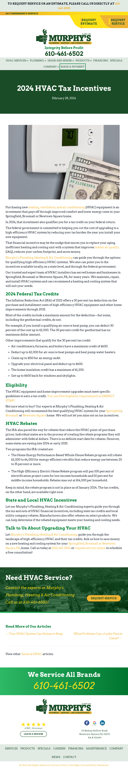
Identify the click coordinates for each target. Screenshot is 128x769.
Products (82, 60)
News (56, 757)
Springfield (114, 411)
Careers (59, 748)
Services (11, 748)
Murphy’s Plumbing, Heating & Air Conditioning (39, 257)
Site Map (74, 765)
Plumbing (37, 60)
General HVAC (31, 654)
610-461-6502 (64, 53)
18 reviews (37, 728)
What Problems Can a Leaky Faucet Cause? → (97, 636)
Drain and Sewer (60, 60)
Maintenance (96, 748)
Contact (69, 757)
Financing (100, 60)
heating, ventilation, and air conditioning (56, 207)
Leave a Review (33, 734)
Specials (116, 60)
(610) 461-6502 (61, 548)
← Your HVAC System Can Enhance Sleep (34, 633)
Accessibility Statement (95, 765)
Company (50, 66)
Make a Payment (72, 66)
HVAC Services (16, 60)
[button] (27, 61)
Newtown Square (34, 415)
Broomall (12, 415)
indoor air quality (107, 247)
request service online (90, 548)
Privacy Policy (59, 765)
